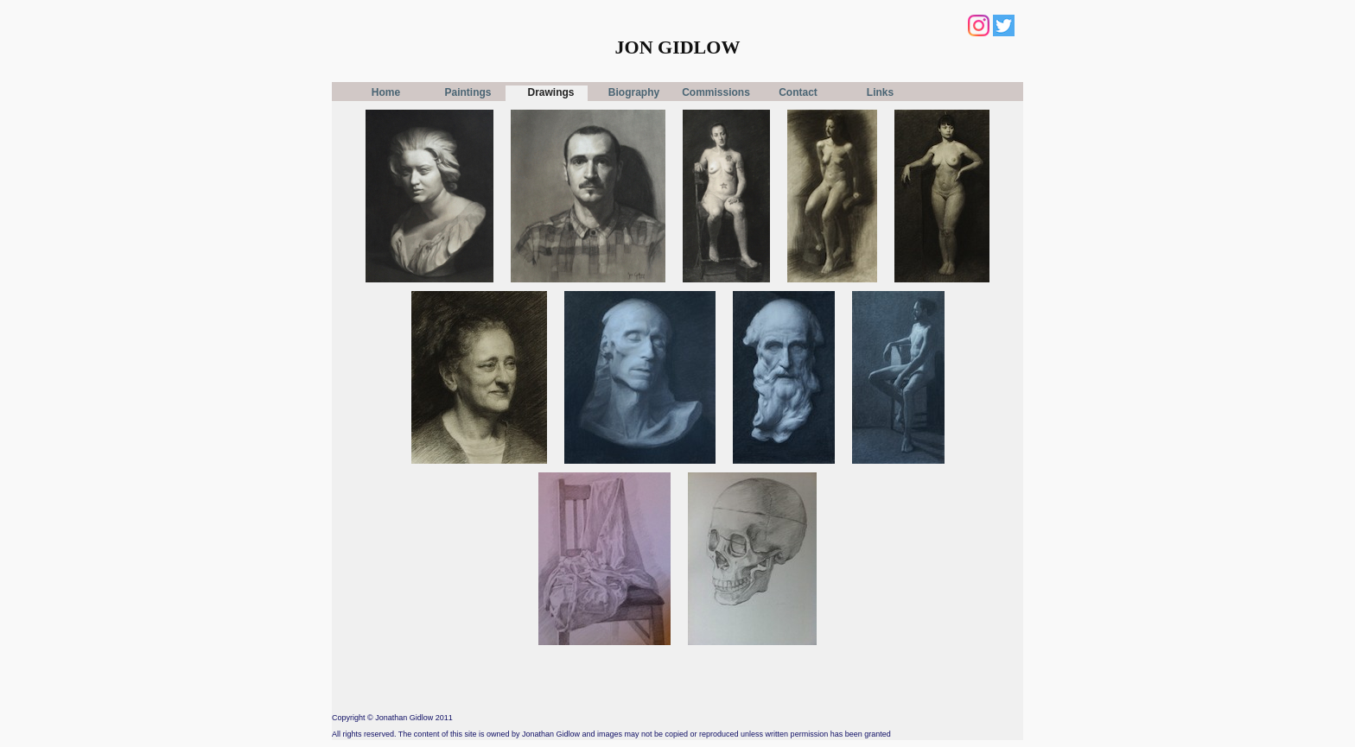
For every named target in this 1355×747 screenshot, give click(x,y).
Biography (633, 92)
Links (880, 92)
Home (386, 92)
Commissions (716, 92)
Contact (798, 92)
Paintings (467, 92)
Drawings (550, 92)
